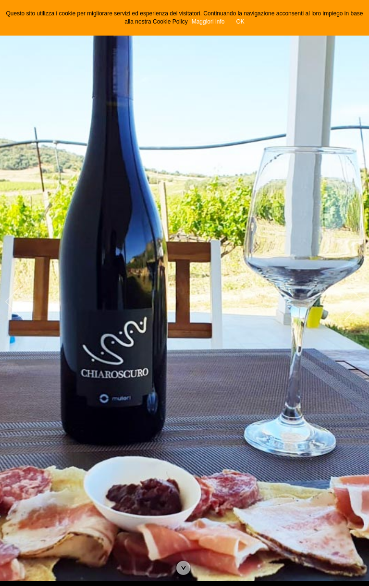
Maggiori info (208, 21)
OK (240, 21)
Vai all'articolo (184, 569)
